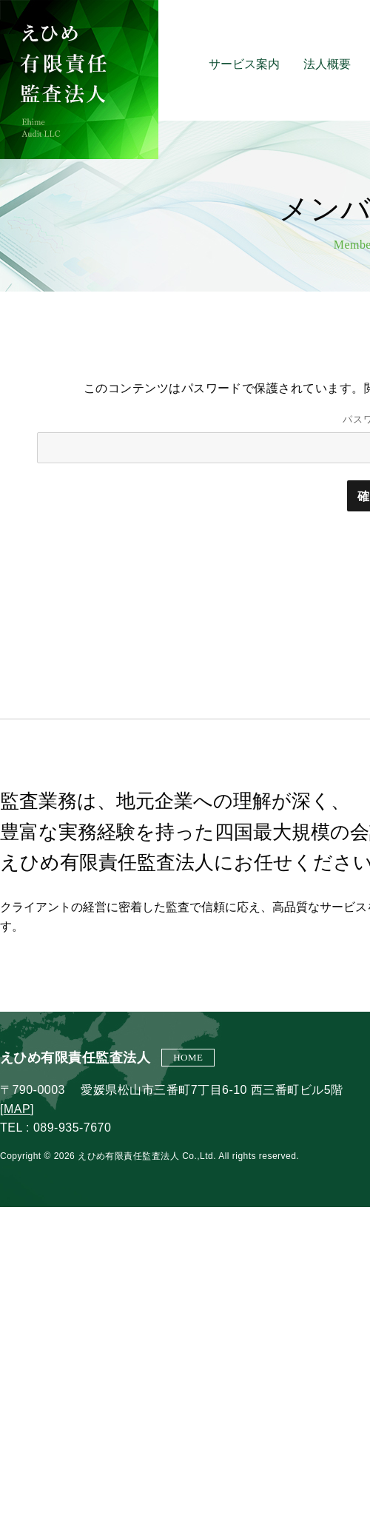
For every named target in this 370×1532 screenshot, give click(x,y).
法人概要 (327, 64)
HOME (188, 1057)
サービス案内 (244, 64)
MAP (17, 1109)
